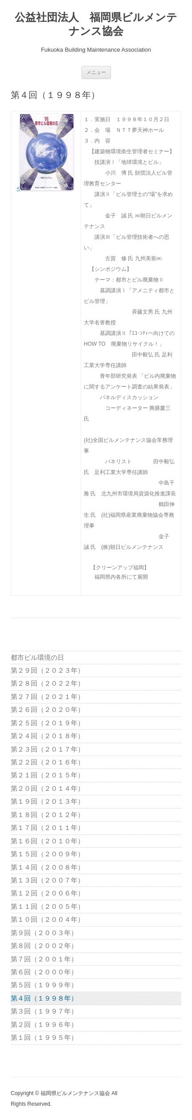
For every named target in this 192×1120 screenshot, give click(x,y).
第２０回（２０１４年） (47, 788)
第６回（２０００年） (44, 972)
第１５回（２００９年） (47, 854)
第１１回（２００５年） (47, 906)
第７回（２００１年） (44, 959)
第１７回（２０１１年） (47, 827)
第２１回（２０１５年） (47, 775)
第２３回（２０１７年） (47, 749)
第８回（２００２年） (44, 945)
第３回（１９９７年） (44, 1011)
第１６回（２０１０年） (47, 841)
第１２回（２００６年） (47, 893)
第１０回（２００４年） (47, 919)
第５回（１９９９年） (44, 985)
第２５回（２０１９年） (47, 723)
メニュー (96, 72)
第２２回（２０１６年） (47, 762)
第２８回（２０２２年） (47, 683)
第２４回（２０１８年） (47, 736)
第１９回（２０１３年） (47, 801)
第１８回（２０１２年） (47, 814)
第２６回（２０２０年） (47, 709)
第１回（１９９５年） (44, 1037)
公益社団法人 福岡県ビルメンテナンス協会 (96, 24)
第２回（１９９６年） (44, 1024)
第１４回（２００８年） (47, 867)
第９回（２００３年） (44, 932)
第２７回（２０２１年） (47, 696)
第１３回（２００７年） (47, 880)
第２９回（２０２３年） (47, 670)
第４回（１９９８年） (44, 998)
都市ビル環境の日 (37, 657)
